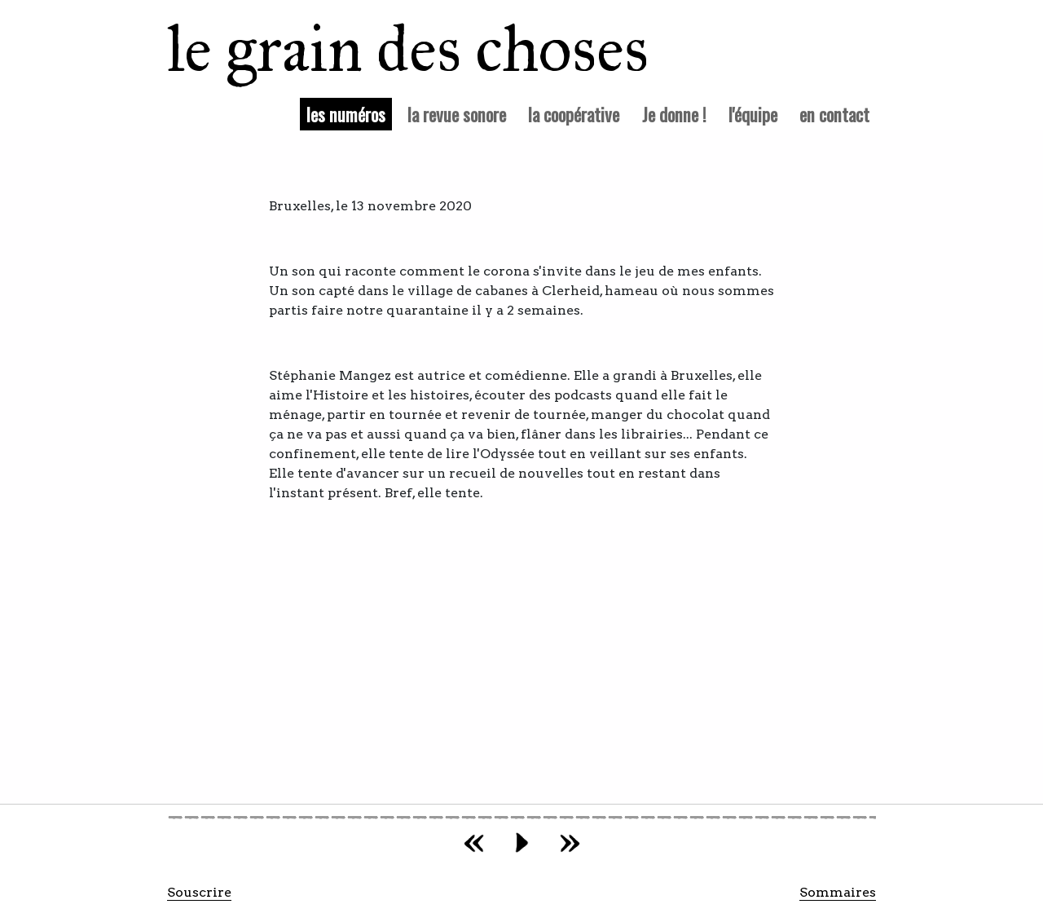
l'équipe (752, 113)
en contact (834, 113)
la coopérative (573, 113)
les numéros (349, 113)
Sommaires (837, 892)
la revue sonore (456, 113)
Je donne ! (674, 113)
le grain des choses (386, 49)
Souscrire (199, 892)
